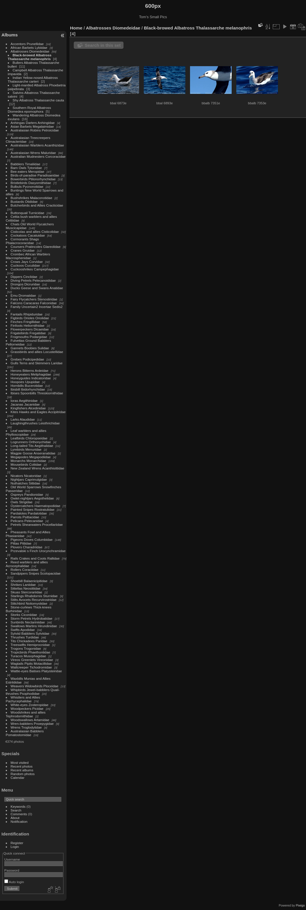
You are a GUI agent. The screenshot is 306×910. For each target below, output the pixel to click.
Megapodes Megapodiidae (31, 457)
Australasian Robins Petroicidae (35, 130)
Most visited (20, 762)
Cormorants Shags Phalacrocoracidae (22, 241)
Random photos (23, 774)
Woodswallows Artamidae (30, 720)
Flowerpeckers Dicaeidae (30, 329)
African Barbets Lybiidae (29, 47)
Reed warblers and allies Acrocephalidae (27, 564)
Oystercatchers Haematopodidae (35, 506)
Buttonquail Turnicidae (27, 213)
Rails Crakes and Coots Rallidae (35, 558)
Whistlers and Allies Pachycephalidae (23, 699)
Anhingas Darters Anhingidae (33, 123)
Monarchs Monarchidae (28, 461)
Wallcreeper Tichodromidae (31, 667)
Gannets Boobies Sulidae (30, 348)
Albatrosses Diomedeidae (30, 51)
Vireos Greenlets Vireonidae (32, 660)
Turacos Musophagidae (28, 656)
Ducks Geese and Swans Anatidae (37, 288)
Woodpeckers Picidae (27, 708)
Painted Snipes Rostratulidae (33, 509)
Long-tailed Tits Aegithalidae (32, 445)
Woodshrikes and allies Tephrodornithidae (26, 714)
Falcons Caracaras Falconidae (34, 303)
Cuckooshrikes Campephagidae (35, 269)
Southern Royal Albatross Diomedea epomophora (29, 109)
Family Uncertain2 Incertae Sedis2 (37, 307)
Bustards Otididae (24, 201)
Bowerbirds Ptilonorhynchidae (33, 179)
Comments (19, 814)
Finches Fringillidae (25, 322)
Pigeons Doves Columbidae (32, 539)
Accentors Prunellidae (27, 44)
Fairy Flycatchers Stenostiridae (34, 299)
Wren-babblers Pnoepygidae (32, 723)
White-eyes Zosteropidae (30, 705)
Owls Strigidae (22, 502)
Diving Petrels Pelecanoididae (33, 280)
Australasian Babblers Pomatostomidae (25, 733)
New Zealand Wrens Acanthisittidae (37, 468)
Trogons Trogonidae (26, 648)
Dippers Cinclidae (24, 276)
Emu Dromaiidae (23, 295)
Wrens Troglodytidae (26, 727)
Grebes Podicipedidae (27, 359)
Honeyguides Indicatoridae (31, 378)
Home (76, 27)
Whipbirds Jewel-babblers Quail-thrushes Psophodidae (33, 691)
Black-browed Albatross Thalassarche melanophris (29, 57)
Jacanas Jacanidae (25, 404)
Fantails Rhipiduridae (27, 314)
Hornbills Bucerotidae (27, 385)
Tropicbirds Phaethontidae (30, 652)
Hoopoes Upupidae (25, 382)
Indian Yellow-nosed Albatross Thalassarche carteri (33, 79)
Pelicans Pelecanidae (27, 521)
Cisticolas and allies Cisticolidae (35, 231)
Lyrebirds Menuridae (26, 449)
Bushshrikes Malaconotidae (31, 198)
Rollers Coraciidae (24, 569)
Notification (19, 821)
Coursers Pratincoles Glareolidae (36, 246)
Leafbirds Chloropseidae (29, 438)
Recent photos (22, 766)
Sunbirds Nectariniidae (28, 622)
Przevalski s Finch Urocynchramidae (38, 551)
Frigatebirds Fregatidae (28, 333)
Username (12, 859)
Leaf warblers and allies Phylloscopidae (26, 432)
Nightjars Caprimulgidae (29, 479)
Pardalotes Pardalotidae (29, 513)
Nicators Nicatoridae (26, 476)
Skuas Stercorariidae (26, 592)
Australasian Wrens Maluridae (33, 153)
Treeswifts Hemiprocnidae (30, 645)
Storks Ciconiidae (24, 614)
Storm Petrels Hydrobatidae (32, 618)
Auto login (14, 882)
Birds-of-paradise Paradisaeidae (35, 175)
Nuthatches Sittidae (25, 483)
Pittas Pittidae (21, 543)
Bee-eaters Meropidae (27, 171)
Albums (9, 34)
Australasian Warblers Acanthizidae (37, 145)
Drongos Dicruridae (25, 284)
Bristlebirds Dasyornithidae (31, 183)
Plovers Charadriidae (27, 547)
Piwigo (300, 905)
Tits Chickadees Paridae (29, 641)
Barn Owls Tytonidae (26, 168)
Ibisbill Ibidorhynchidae (28, 389)
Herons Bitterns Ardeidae (30, 370)
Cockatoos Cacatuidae (28, 235)
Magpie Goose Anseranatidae (33, 453)
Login (15, 846)
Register (17, 843)
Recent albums (22, 770)
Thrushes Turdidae (25, 637)
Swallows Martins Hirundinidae (34, 626)
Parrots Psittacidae (25, 517)
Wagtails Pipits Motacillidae (31, 663)
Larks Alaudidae (23, 419)
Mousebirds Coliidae (26, 464)
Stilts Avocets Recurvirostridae (34, 599)
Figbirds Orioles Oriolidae (30, 318)
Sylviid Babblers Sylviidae (30, 633)
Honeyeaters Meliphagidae (31, 374)
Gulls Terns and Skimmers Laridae (37, 363)
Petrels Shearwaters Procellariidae (37, 524)
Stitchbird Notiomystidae (29, 603)
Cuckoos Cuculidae (25, 265)
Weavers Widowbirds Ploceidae (34, 686)
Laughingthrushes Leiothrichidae (35, 423)
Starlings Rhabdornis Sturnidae (34, 596)
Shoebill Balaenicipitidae (29, 581)
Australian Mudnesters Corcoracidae (38, 156)
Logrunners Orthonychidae (31, 442)
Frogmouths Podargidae (29, 337)
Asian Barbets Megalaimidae (32, 126)
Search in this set (103, 45)
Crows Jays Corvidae (27, 261)
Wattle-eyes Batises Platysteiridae (36, 671)
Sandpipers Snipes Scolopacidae (36, 573)
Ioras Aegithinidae (24, 400)
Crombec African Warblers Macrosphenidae (28, 256)
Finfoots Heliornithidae (28, 325)
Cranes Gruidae (23, 250)
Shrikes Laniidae (23, 584)
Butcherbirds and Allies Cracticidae (37, 205)
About (15, 818)
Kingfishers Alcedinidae (28, 408)
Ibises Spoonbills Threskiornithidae (37, 393)
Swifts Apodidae (23, 630)
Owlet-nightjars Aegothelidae (32, 498)
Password (11, 870)
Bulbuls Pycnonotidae (27, 186)
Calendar (18, 777)
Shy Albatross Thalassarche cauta (38, 100)
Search (16, 810)
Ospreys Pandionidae (27, 494)
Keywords (18, 806)
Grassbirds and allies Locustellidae (37, 352)
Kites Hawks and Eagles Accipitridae (38, 412)
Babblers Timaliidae (25, 164)
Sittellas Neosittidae (25, 588)
